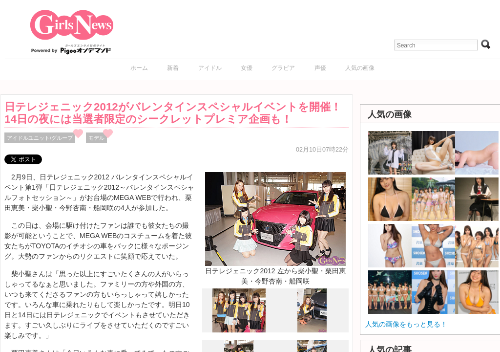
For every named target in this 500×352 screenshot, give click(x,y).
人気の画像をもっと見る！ (406, 324)
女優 (246, 68)
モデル (96, 138)
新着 (173, 68)
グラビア (283, 68)
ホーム (139, 68)
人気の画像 (360, 68)
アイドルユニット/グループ (40, 138)
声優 (320, 68)
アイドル (210, 68)
